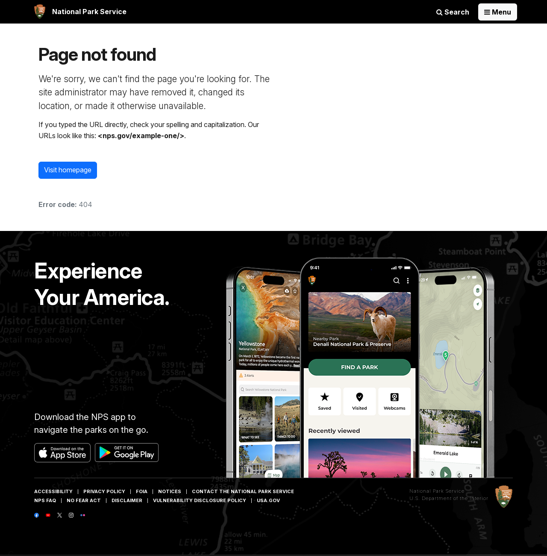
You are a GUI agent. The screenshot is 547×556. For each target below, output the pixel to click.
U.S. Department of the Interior (448, 498)
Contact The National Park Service (243, 491)
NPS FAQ (45, 500)
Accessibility (53, 491)
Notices (169, 491)
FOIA (141, 491)
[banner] (80, 12)
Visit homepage (67, 170)
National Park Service (437, 491)
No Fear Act (84, 500)
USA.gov (268, 500)
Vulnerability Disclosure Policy (199, 500)
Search (452, 12)
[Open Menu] (497, 12)
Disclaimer (127, 500)
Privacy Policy (104, 491)
